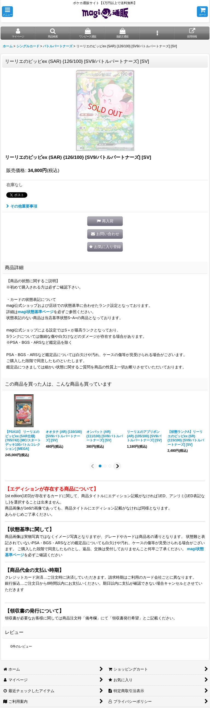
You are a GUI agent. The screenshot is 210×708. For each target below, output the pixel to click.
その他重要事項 (21, 206)
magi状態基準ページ (36, 312)
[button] (7, 11)
